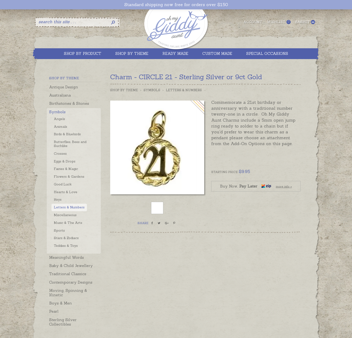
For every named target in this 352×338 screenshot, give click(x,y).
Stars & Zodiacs (66, 238)
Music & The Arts (68, 223)
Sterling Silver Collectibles (63, 322)
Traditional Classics (67, 273)
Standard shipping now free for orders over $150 (176, 4)
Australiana (60, 95)
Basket (305, 22)
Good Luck (63, 184)
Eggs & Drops (64, 161)
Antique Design (63, 87)
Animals (60, 126)
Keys (58, 199)
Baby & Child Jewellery (71, 265)
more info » (284, 186)
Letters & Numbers (69, 207)
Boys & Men (60, 303)
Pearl (54, 311)
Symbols (57, 111)
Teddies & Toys (66, 246)
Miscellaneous (65, 215)
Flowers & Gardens (69, 176)
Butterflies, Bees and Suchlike (70, 144)
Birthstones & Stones (69, 103)
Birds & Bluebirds (67, 134)
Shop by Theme (124, 90)
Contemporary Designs (70, 282)
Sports (59, 230)
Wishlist (279, 22)
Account (252, 22)
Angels (59, 119)
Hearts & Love (65, 192)
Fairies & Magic (66, 169)
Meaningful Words (66, 257)
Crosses (60, 153)
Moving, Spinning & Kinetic (68, 292)
